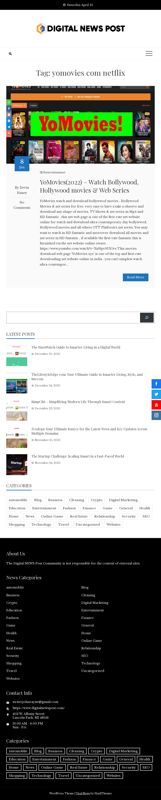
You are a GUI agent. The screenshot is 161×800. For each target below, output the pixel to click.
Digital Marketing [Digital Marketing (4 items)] (123, 500)
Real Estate (14, 648)
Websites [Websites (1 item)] (113, 524)
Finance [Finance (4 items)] (89, 508)
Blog (84, 587)
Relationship (91, 648)
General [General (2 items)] (126, 508)
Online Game (91, 641)
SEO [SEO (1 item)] (146, 516)
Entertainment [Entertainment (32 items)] (44, 508)
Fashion (12, 618)
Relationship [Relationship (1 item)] (104, 516)
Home (86, 633)
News (10, 641)
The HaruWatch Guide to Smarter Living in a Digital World (75, 347)
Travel (11, 671)
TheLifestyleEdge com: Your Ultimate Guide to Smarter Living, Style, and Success (87, 376)
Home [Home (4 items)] (14, 516)
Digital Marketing (94, 603)
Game (10, 625)
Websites (13, 679)
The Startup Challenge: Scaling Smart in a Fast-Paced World (77, 456)
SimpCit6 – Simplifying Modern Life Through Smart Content (78, 401)
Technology (90, 663)
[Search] (147, 318)
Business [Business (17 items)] (55, 500)
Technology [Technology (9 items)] (41, 524)
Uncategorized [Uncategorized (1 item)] (88, 524)
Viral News (83, 793)
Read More (135, 277)
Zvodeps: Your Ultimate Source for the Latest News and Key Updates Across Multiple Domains (89, 431)
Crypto (11, 603)
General (87, 625)
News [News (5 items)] (30, 516)
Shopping (14, 663)
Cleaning (88, 595)
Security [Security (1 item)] (129, 516)
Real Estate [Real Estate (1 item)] (79, 516)
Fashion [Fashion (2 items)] (69, 508)
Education (14, 610)
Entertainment (54, 172)
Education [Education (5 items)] (17, 508)
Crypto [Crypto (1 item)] (96, 500)
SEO (84, 656)
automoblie (15, 587)
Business (12, 595)
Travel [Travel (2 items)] (63, 524)
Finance (87, 618)
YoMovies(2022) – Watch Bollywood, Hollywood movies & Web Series (89, 186)
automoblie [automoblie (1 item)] (18, 500)
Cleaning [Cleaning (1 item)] (76, 500)
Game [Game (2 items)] (108, 508)
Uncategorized (92, 671)
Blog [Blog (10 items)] (38, 500)
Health (11, 633)
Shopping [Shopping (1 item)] (17, 524)
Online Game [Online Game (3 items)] (52, 516)
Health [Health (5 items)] (144, 508)
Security (12, 656)
